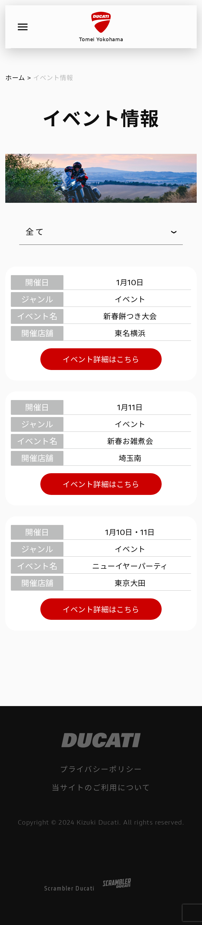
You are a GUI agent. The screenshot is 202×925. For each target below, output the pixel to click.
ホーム (15, 77)
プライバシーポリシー (101, 768)
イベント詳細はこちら (101, 359)
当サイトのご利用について (101, 787)
